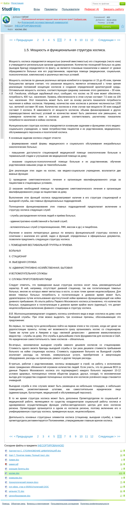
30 (121, 455)
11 (86, 40)
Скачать (106, 27)
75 (121, 482)
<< (11, 40)
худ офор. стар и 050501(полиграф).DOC (29, 487)
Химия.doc (14, 460)
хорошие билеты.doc (19, 469)
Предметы (50, 9)
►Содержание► (2, 86)
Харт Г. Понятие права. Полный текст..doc (29, 455)
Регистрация (17, 3)
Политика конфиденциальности (94, 503)
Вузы (37, 9)
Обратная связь (18, 503)
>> (118, 40)
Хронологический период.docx (23, 482)
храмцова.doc (15, 478)
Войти (6, 3)
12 (91, 40)
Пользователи (70, 9)
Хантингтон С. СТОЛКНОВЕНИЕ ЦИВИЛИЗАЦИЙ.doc (35, 451)
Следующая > (107, 40)
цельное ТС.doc (16, 491)
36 (121, 464)
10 (81, 40)
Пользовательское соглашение (65, 503)
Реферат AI (91, 9)
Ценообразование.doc (19, 496)
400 (120, 473)
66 (121, 491)
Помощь (6, 503)
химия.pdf (13, 464)
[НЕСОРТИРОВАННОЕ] (28, 26)
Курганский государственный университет (45, 22)
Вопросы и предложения (38, 503)
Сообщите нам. (80, 19)
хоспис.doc (14, 473)
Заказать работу (113, 9)
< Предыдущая (23, 40)
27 (121, 496)
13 (121, 487)
